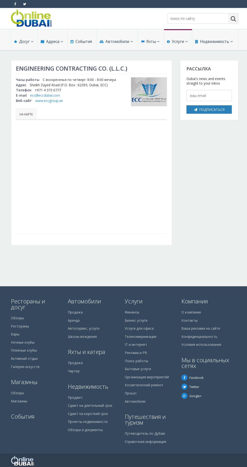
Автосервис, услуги (83, 328)
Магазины (24, 382)
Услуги (177, 41)
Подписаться (209, 109)
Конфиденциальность (199, 336)
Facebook (192, 377)
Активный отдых (24, 358)
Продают (75, 397)
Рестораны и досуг (28, 304)
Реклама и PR (136, 352)
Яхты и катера (86, 352)
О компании (191, 312)
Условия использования (201, 344)
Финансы (132, 312)
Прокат (131, 393)
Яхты (150, 41)
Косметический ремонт (144, 385)
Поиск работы (136, 361)
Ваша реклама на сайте (200, 328)
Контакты (189, 320)
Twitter (190, 387)
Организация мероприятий (147, 377)
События (81, 41)
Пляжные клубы (24, 350)
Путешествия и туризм (145, 419)
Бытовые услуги (138, 369)
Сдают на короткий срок (88, 413)
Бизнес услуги (136, 320)
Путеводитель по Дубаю (145, 433)
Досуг (23, 41)
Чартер (74, 371)
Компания (194, 301)
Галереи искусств (25, 366)
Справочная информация (145, 441)
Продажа (75, 312)
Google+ (191, 396)
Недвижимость (214, 41)
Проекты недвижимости (88, 421)
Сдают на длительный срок (90, 405)
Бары (15, 334)
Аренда (74, 320)
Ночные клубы (22, 342)
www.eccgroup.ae (49, 100)
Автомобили (116, 41)
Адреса (52, 41)
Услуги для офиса (139, 328)
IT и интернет (136, 344)
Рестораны (20, 326)
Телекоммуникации (140, 336)
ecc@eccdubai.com (45, 95)
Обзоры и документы (85, 429)
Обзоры (17, 318)
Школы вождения (82, 336)
